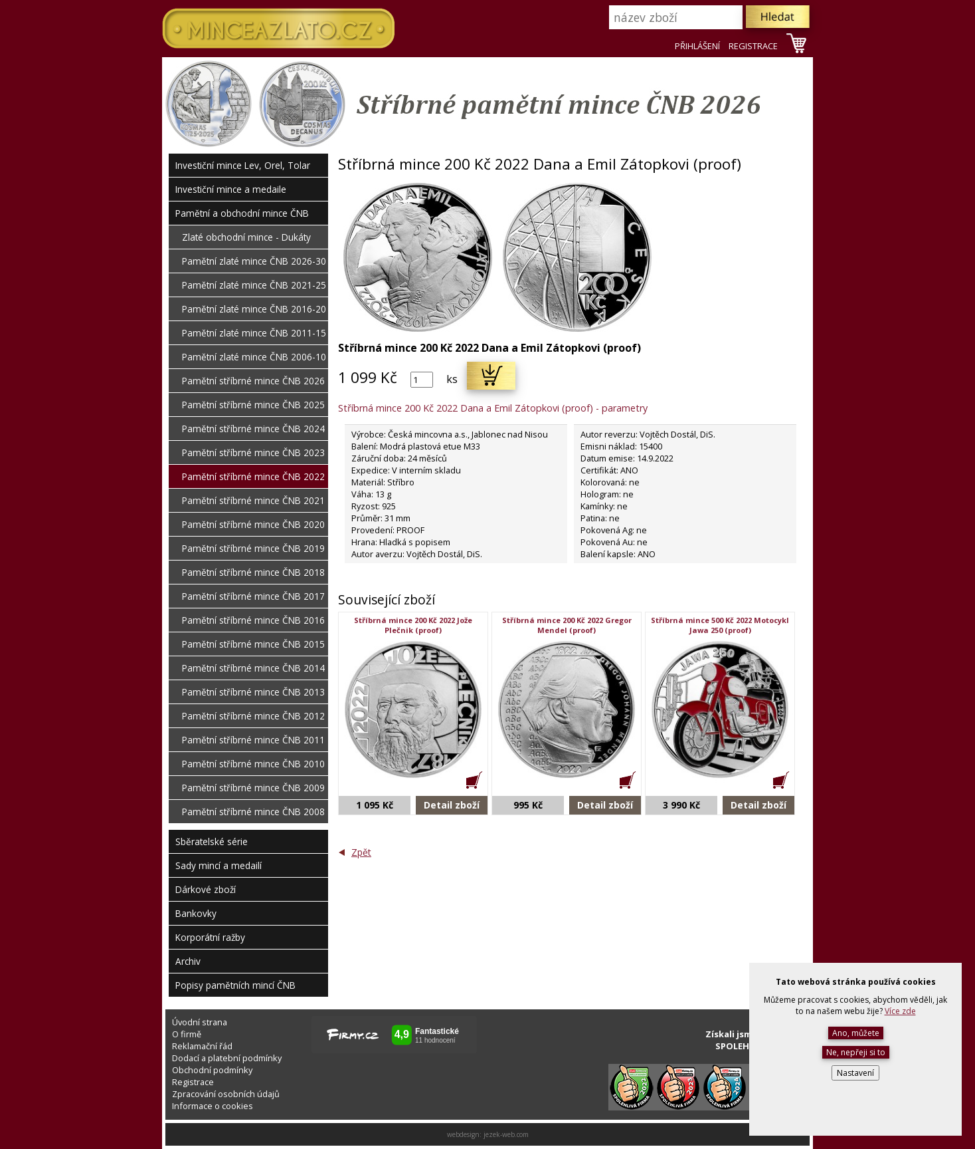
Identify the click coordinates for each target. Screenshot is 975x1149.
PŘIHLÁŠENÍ (697, 46)
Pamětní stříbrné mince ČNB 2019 (253, 548)
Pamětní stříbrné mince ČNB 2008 (253, 811)
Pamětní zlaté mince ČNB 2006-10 (254, 356)
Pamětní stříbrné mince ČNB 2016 (253, 620)
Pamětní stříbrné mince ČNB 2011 (253, 739)
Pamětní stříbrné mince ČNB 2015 (253, 644)
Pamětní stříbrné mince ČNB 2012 (253, 715)
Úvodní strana (199, 1022)
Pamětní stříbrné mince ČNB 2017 (253, 596)
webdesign (463, 1134)
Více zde (900, 1011)
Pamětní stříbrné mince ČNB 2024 (253, 428)
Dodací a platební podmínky (227, 1058)
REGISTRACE (753, 46)
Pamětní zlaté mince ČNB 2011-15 (254, 332)
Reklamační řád (202, 1046)
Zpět (361, 852)
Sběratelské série (211, 841)
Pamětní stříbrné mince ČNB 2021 (253, 500)
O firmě (186, 1034)
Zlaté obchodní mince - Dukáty (246, 237)
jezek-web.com (506, 1134)
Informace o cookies (212, 1106)
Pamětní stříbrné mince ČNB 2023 (253, 452)
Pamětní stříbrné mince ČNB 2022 (253, 476)
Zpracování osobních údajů (226, 1094)
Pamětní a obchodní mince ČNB (242, 213)
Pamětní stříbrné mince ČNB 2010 (253, 763)
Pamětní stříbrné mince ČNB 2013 (253, 692)
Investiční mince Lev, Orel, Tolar (242, 165)
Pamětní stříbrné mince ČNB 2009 (253, 787)
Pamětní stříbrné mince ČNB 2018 (253, 572)
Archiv (188, 961)
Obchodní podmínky (212, 1070)
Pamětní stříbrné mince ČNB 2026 (253, 380)
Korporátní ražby (210, 937)
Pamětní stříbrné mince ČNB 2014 (253, 668)
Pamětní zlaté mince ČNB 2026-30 (254, 261)
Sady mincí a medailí (218, 865)
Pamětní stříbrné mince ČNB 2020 (253, 524)
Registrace (193, 1082)
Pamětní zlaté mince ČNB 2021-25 (254, 285)
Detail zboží (452, 805)
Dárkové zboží (205, 889)
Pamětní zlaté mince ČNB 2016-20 (254, 309)
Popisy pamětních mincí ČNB (235, 985)
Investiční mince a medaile (230, 189)
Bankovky (196, 913)
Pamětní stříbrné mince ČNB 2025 (253, 404)
